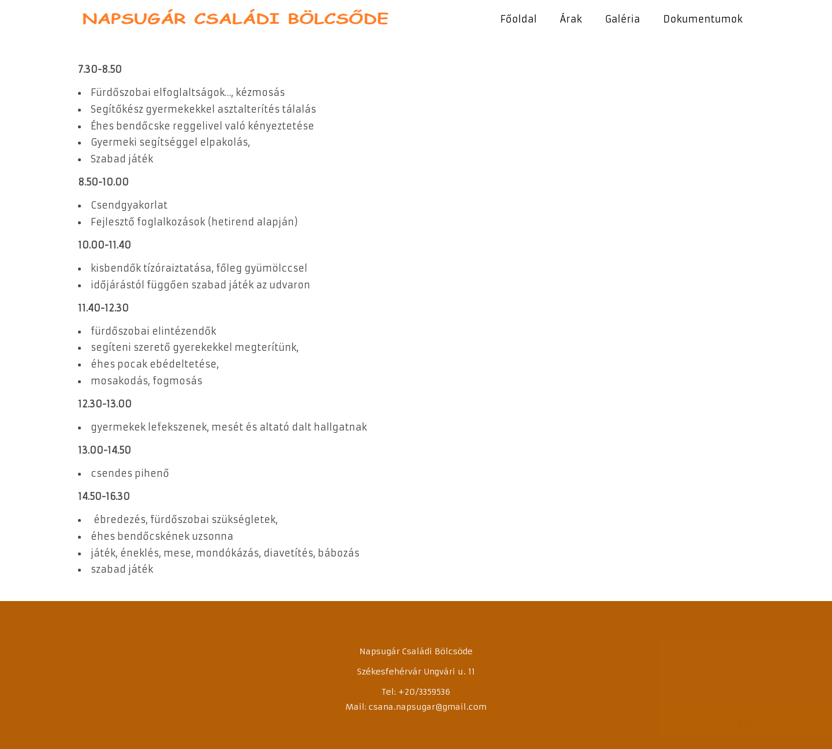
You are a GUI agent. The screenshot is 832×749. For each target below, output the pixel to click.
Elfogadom (734, 722)
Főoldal (518, 19)
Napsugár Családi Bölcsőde (235, 19)
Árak (571, 19)
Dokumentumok (702, 19)
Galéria (622, 19)
